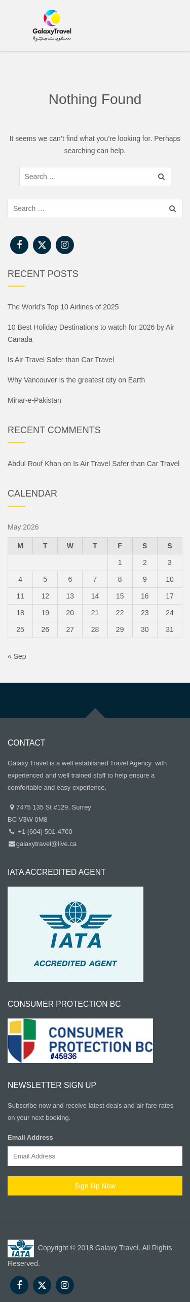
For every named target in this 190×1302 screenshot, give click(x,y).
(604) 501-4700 (49, 831)
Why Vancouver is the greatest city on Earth (76, 380)
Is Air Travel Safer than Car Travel (61, 360)
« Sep (17, 656)
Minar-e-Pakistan (34, 400)
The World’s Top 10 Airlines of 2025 (63, 307)
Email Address (30, 1137)
